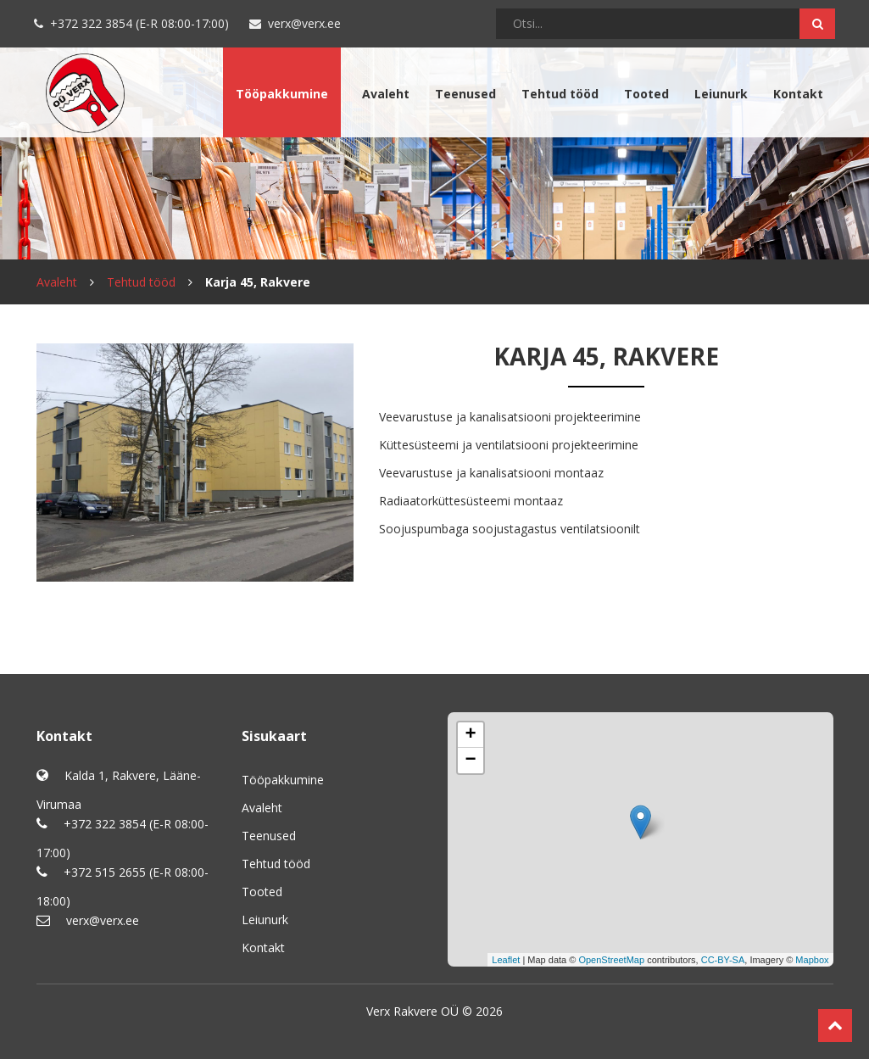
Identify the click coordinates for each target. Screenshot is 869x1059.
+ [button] (470, 735)
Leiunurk (721, 94)
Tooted (646, 94)
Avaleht (385, 94)
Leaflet (506, 960)
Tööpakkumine (282, 94)
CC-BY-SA (723, 960)
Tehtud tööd (560, 94)
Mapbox (811, 960)
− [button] (470, 760)
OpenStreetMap (611, 960)
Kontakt (798, 94)
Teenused (465, 94)
